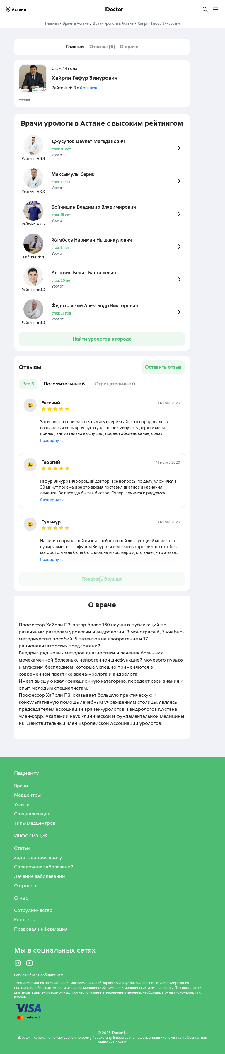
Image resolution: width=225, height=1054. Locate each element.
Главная (52, 23)
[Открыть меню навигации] (215, 9)
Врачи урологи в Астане (113, 23)
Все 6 (28, 384)
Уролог (25, 100)
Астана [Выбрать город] (15, 9)
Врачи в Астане (76, 23)
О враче (129, 47)
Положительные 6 (64, 384)
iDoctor (114, 9)
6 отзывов (88, 88)
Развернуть (51, 440)
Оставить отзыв (163, 367)
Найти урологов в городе (102, 339)
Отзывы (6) (102, 47)
